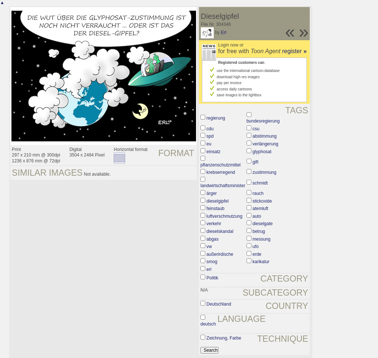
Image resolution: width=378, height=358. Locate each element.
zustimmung (264, 172)
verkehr (213, 223)
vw (209, 246)
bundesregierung (263, 121)
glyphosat (261, 151)
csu (256, 128)
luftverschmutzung (224, 216)
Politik (212, 277)
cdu (209, 128)
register (294, 51)
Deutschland (218, 304)
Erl (223, 32)
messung (261, 239)
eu (208, 144)
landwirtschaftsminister (222, 185)
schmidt (260, 183)
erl (208, 269)
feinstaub (215, 208)
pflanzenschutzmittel (220, 165)
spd (209, 136)
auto (256, 216)
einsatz (213, 151)
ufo (255, 246)
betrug (258, 231)
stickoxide (262, 201)
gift (255, 162)
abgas (212, 239)
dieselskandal (219, 231)
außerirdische (219, 254)
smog (211, 261)
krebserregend (220, 172)
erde (256, 254)
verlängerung (265, 144)
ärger (211, 193)
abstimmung (264, 136)
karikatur (260, 261)
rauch (258, 193)
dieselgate (262, 223)
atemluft (260, 208)
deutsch (208, 324)
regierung (215, 118)
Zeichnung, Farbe (223, 338)
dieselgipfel (217, 201)
